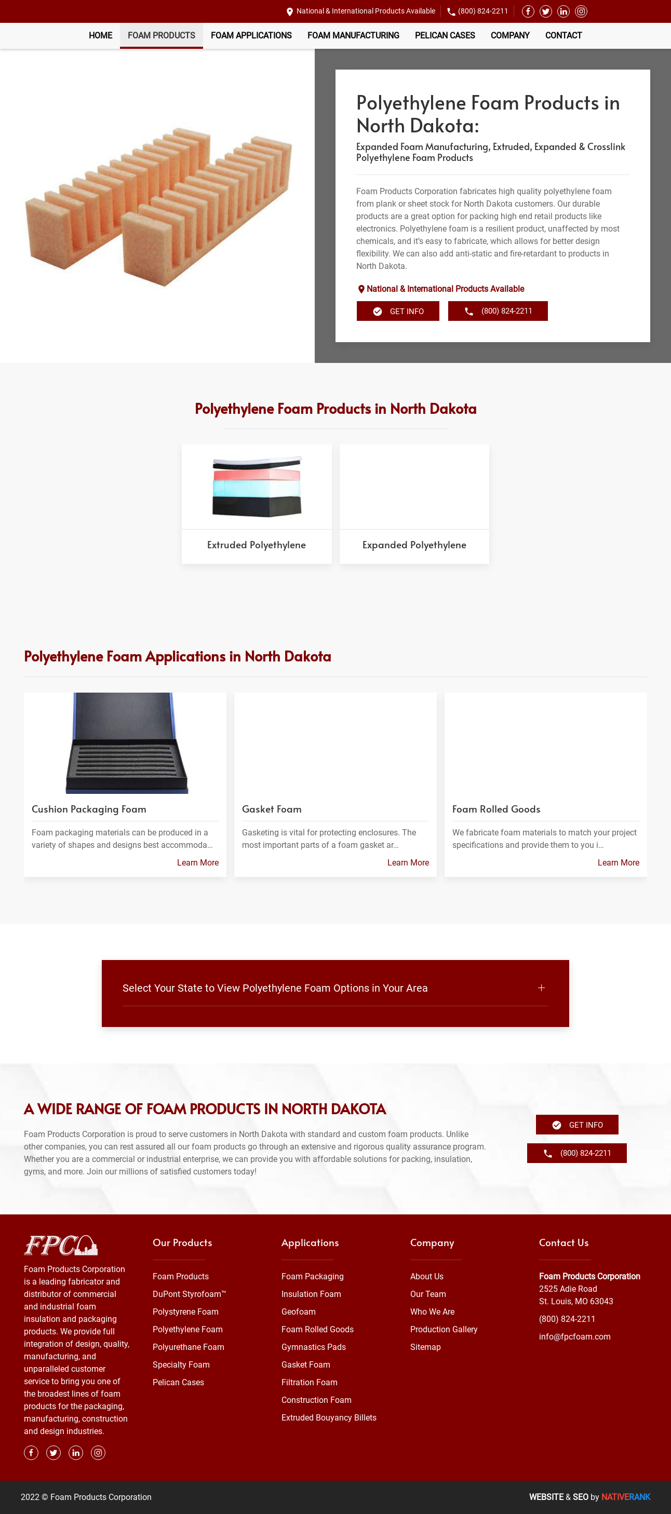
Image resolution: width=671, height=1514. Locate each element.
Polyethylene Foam (188, 1329)
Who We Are (432, 1312)
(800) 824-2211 (483, 11)
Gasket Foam (305, 1365)
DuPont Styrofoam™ (189, 1294)
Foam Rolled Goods (317, 1329)
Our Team (428, 1294)
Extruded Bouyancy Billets (329, 1418)
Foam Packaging (312, 1276)
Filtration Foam (309, 1382)
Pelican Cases (445, 35)
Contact (563, 35)
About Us (427, 1276)
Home (100, 35)
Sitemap (425, 1347)
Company (510, 35)
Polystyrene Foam (186, 1312)
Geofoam (298, 1312)
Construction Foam (316, 1400)
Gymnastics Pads (313, 1347)
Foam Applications (251, 35)
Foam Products (161, 35)
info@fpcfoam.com (575, 1337)
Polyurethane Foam (188, 1347)
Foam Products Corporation (589, 1276)
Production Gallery (444, 1329)
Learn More (198, 863)
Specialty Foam (181, 1365)
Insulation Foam (311, 1294)
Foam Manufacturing (353, 35)
